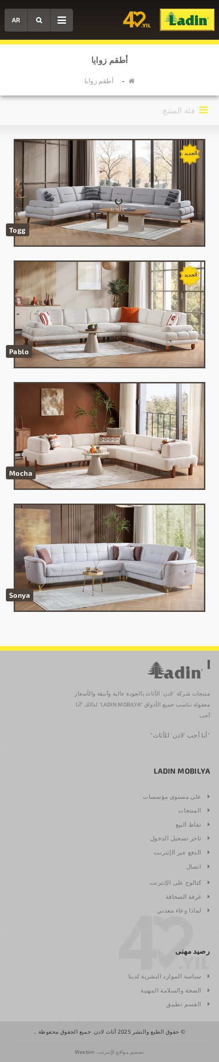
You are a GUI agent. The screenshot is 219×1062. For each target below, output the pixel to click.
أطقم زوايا (99, 81)
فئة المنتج (186, 110)
